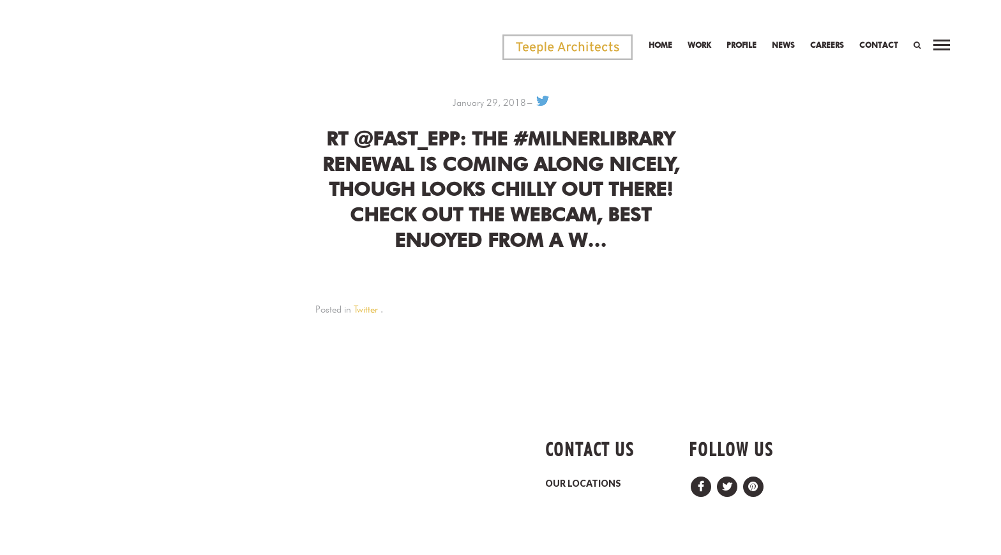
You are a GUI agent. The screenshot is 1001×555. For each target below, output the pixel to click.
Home (660, 45)
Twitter (366, 309)
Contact (878, 45)
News (783, 45)
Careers (827, 45)
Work (699, 45)
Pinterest (753, 483)
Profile (741, 45)
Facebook (701, 483)
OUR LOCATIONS (583, 483)
